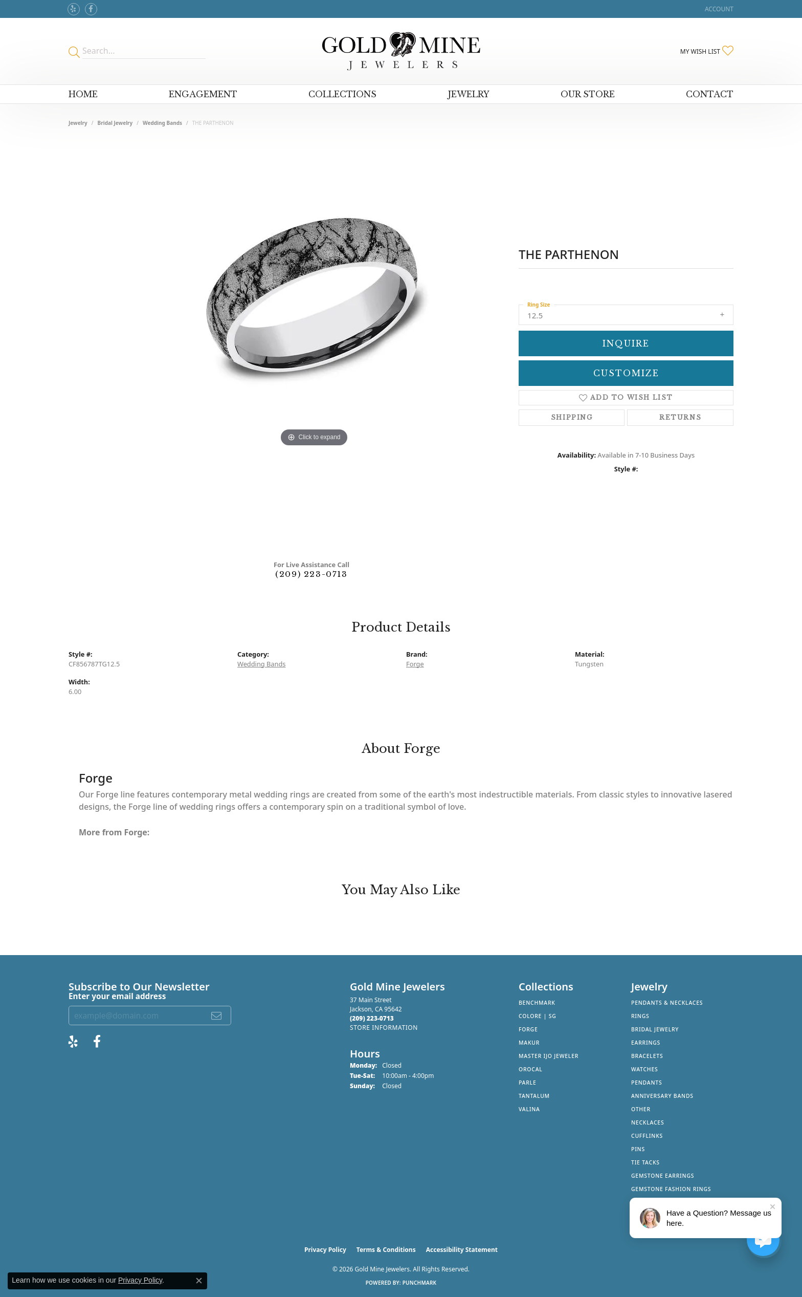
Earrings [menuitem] (645, 1042)
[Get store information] (384, 1027)
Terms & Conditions (386, 1249)
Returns (680, 417)
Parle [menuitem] (528, 1082)
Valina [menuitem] (529, 1109)
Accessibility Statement (462, 1249)
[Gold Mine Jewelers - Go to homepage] (400, 51)
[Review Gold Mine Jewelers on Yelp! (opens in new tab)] (74, 9)
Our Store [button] (588, 94)
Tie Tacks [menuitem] (645, 1162)
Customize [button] (626, 373)
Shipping (572, 417)
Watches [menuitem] (644, 1069)
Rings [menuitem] (640, 1016)
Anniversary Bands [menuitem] (662, 1095)
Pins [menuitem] (638, 1149)
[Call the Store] (372, 1018)
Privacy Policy (325, 1249)
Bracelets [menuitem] (647, 1056)
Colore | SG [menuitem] (537, 1016)
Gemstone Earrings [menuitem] (662, 1175)
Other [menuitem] (641, 1109)
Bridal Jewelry (115, 122)
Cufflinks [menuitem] (647, 1135)
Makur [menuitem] (529, 1042)
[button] (718, 9)
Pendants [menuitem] (646, 1082)
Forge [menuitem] (528, 1029)
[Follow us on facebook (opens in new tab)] (91, 9)
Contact (709, 94)
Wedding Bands (162, 122)
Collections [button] (342, 94)
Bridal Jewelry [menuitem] (655, 1029)
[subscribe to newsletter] (217, 1015)
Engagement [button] (203, 94)
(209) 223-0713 (311, 574)
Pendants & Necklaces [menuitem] (667, 1002)
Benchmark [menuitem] (537, 1002)
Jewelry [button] (468, 94)
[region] (314, 347)
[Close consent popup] (199, 1281)
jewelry (78, 122)
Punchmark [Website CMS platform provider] (420, 1282)
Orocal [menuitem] (531, 1069)
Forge (415, 663)
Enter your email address (117, 996)
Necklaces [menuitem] (647, 1122)
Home (83, 94)
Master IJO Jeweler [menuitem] (548, 1056)
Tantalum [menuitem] (534, 1095)
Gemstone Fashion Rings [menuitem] (671, 1189)
